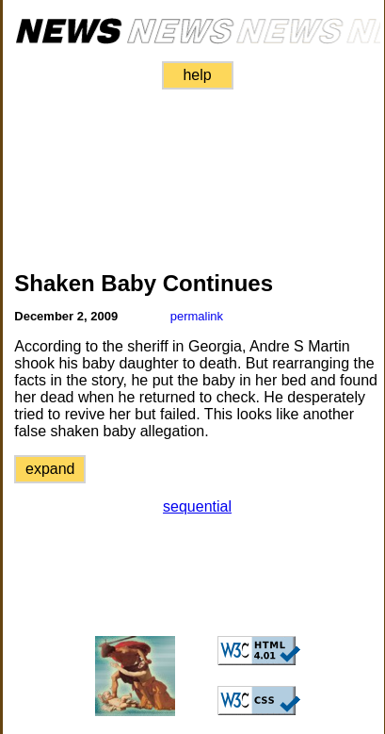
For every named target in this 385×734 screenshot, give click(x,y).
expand (50, 469)
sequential (197, 506)
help (197, 75)
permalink (196, 316)
